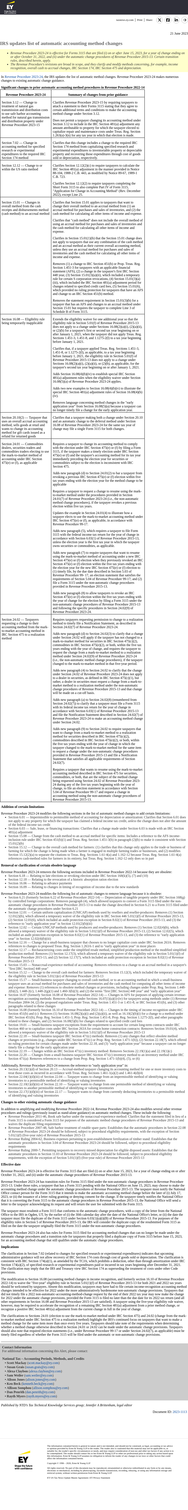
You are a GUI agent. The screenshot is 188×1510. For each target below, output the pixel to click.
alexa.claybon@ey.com (45, 1371)
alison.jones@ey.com (41, 1379)
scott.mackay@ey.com (43, 1363)
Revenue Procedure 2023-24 (24, 77)
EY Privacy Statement (100, 1477)
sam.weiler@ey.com (38, 1375)
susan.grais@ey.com (39, 1367)
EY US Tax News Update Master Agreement (67, 1477)
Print (139, 19)
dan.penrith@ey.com (40, 1392)
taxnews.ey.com (125, 19)
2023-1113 (180, 1412)
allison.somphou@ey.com (50, 1388)
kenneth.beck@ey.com (38, 1383)
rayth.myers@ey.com (41, 1396)
